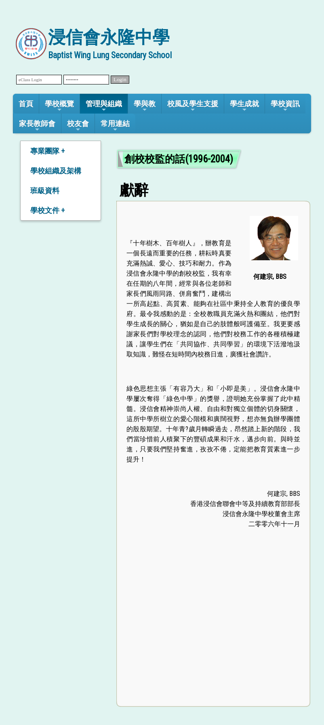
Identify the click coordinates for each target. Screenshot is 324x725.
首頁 (26, 103)
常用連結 (115, 126)
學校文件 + (47, 210)
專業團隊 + (47, 151)
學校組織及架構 (55, 170)
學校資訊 (285, 106)
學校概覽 (59, 106)
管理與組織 (104, 106)
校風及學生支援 (192, 106)
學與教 (145, 106)
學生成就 (244, 106)
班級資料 (44, 190)
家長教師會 (37, 126)
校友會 (78, 126)
